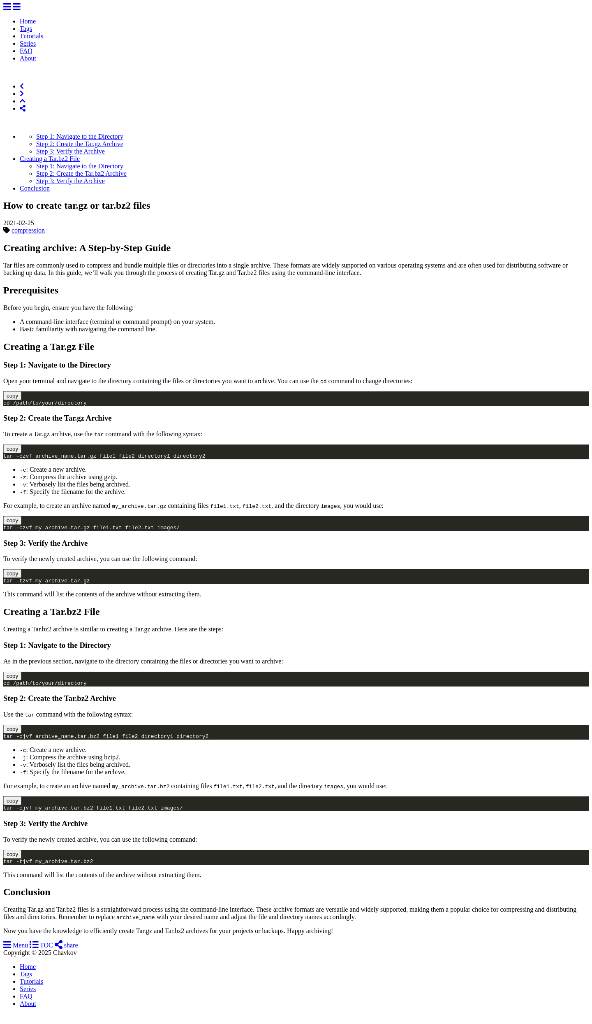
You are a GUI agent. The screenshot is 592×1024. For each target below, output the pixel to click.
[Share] (22, 108)
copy (12, 396)
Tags (26, 28)
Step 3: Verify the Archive (70, 151)
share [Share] (66, 955)
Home (28, 21)
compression (28, 230)
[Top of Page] (22, 101)
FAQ (26, 50)
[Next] (22, 93)
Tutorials (31, 36)
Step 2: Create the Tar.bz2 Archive (81, 173)
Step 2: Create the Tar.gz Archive (79, 143)
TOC (41, 955)
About (28, 58)
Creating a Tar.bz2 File (50, 158)
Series (28, 43)
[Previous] (22, 86)
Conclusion (35, 188)
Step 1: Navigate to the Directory (79, 136)
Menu (15, 955)
